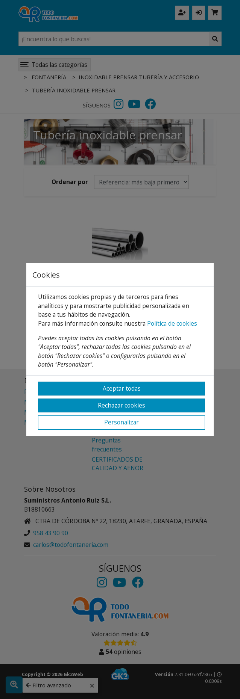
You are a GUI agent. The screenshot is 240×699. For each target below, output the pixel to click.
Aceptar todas (122, 388)
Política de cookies (172, 323)
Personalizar (121, 422)
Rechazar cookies (121, 405)
